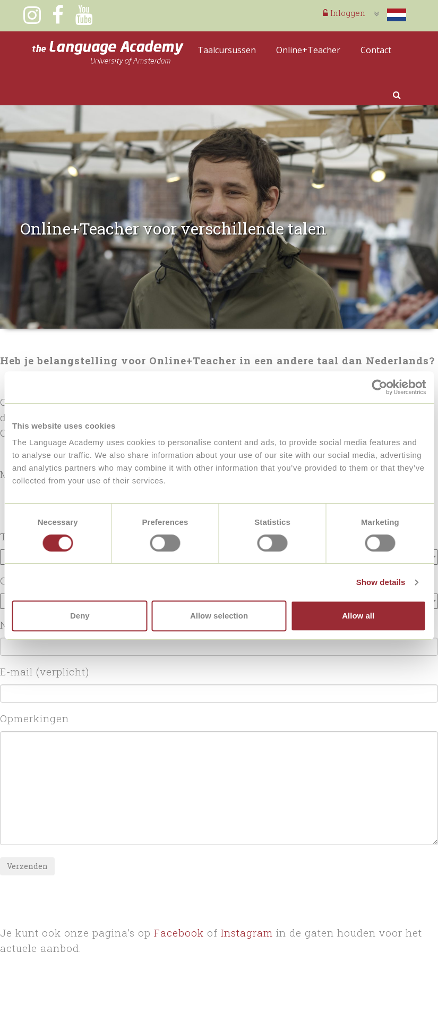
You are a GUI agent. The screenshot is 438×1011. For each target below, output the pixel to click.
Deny (80, 615)
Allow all (358, 615)
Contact (375, 50)
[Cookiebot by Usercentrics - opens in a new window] (379, 387)
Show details (381, 582)
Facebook (179, 932)
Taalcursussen (226, 50)
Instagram (247, 932)
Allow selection (219, 615)
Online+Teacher (308, 50)
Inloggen (344, 12)
